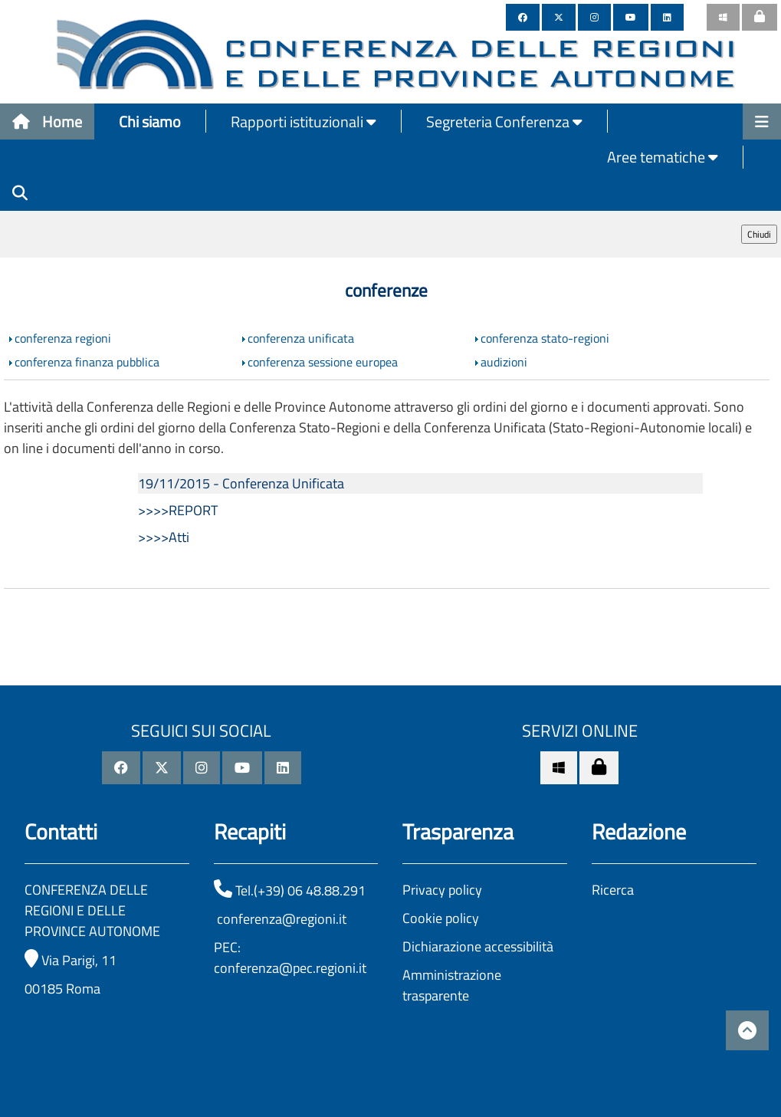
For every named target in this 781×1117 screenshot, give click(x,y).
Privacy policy (442, 889)
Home (47, 121)
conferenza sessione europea (323, 362)
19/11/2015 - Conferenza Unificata (241, 483)
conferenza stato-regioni (545, 338)
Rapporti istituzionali (303, 121)
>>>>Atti (163, 537)
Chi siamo (150, 121)
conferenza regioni (63, 338)
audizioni (504, 362)
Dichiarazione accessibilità (477, 946)
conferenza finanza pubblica (87, 362)
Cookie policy (440, 918)
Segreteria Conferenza (504, 121)
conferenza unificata (301, 338)
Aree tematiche (662, 157)
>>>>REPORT (178, 510)
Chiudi (759, 234)
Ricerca (613, 889)
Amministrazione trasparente (451, 985)
